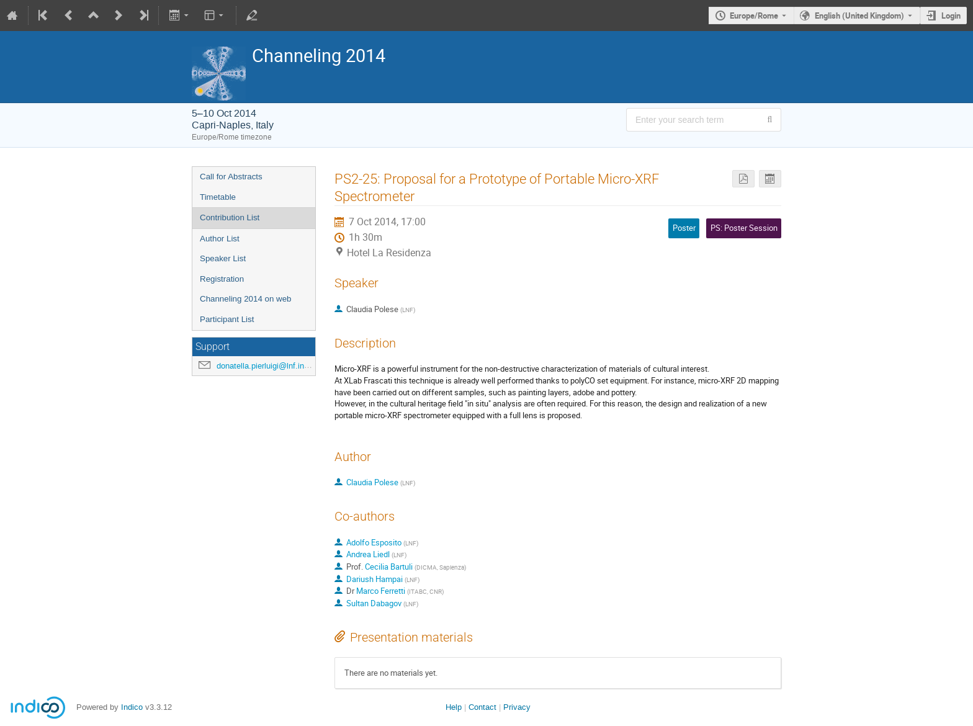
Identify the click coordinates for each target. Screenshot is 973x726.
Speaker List (223, 258)
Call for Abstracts (231, 176)
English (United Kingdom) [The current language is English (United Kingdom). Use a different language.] (859, 15)
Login (951, 15)
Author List (220, 238)
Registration (222, 279)
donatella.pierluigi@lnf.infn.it (267, 366)
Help (454, 707)
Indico (132, 707)
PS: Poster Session (744, 227)
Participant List (227, 319)
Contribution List (229, 217)
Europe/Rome (754, 15)
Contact (482, 707)
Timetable (218, 197)
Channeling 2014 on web (245, 298)
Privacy (517, 707)
